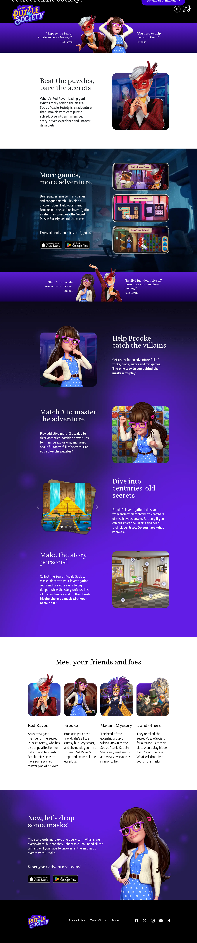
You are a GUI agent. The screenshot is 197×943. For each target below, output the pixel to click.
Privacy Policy (77, 920)
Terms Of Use (98, 920)
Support (116, 920)
